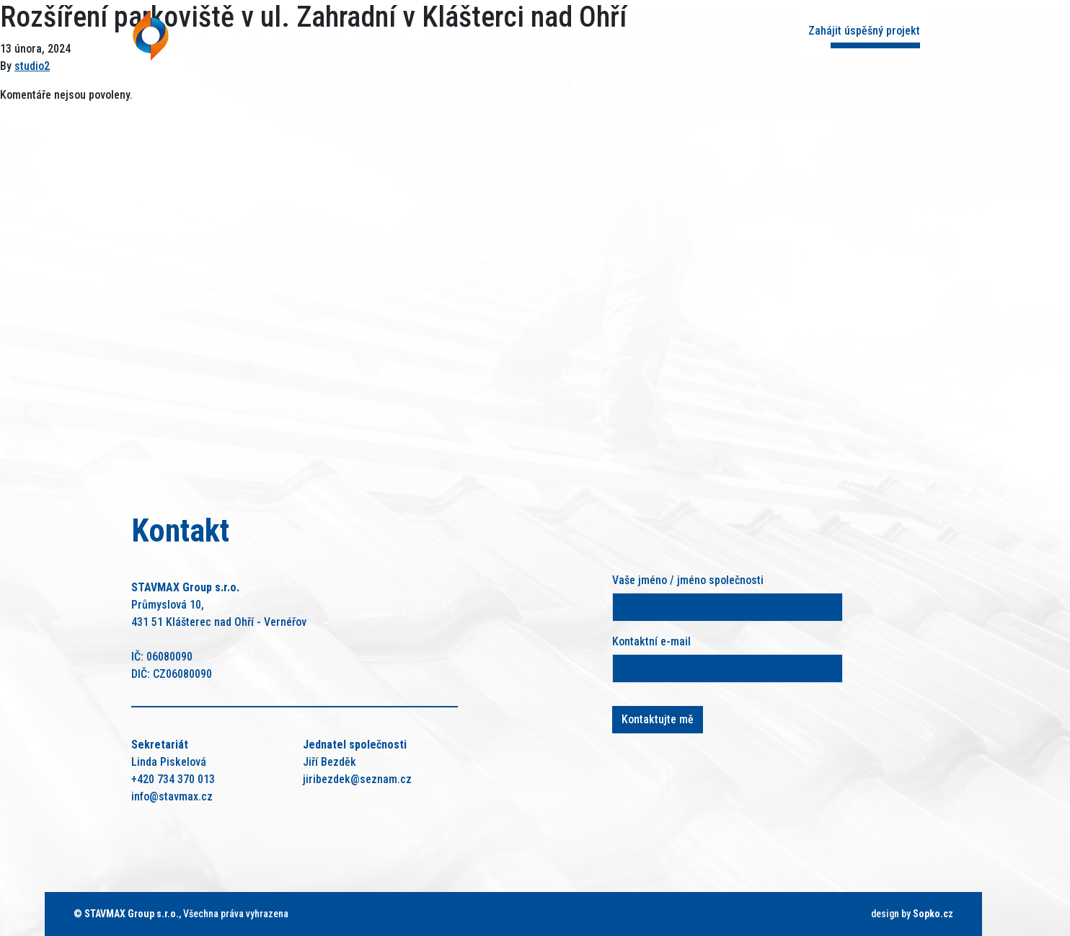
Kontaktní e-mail (651, 641)
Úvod (346, 34)
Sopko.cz (933, 913)
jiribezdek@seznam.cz (357, 779)
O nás (414, 34)
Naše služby (500, 34)
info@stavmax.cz (172, 796)
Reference (599, 34)
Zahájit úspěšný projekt (864, 30)
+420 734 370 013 (173, 779)
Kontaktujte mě (658, 719)
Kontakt (688, 34)
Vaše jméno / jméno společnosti (688, 580)
